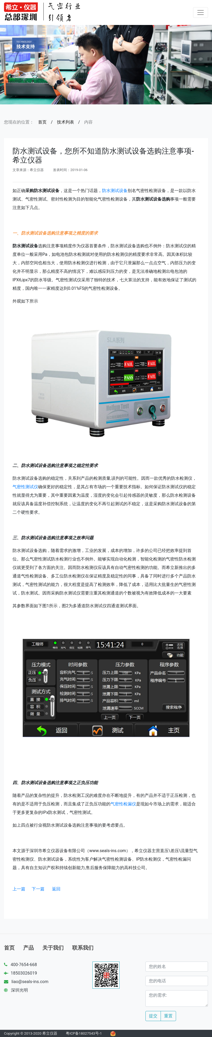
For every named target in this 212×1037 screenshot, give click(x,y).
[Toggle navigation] (200, 12)
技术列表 (65, 122)
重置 (168, 1015)
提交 (153, 1015)
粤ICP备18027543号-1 (84, 1033)
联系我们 (82, 948)
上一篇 (19, 888)
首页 (42, 122)
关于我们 (53, 948)
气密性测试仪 (25, 486)
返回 (56, 888)
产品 (28, 948)
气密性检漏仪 (123, 803)
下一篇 (38, 888)
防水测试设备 (115, 190)
